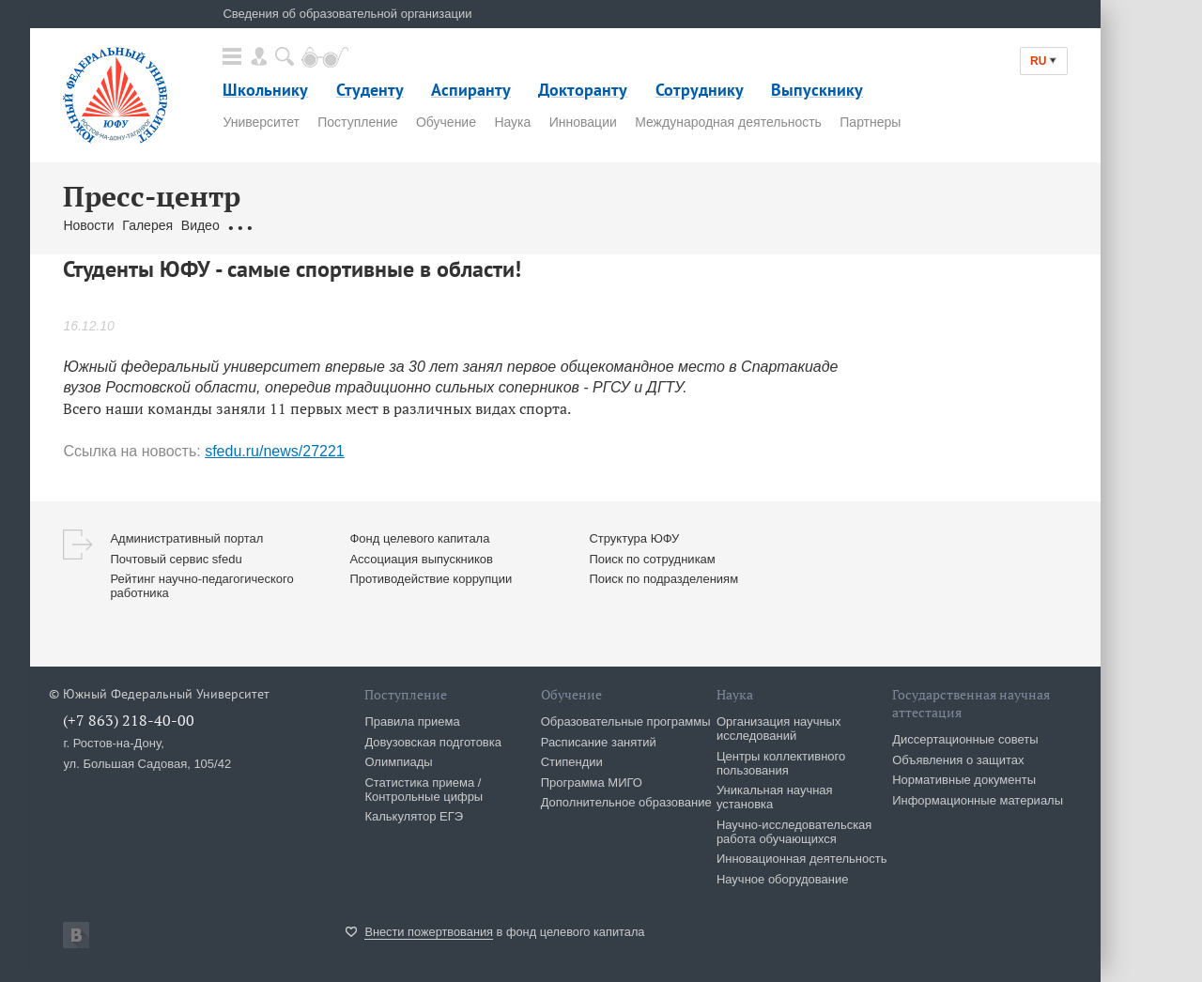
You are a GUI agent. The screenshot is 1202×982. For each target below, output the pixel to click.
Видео (200, 225)
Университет (261, 122)
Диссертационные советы (965, 739)
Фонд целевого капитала (419, 538)
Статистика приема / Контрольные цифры (423, 789)
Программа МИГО (591, 782)
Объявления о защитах (958, 760)
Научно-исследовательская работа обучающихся (794, 832)
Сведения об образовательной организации (347, 14)
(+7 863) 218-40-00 (128, 720)
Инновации (583, 122)
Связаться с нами (416, 225)
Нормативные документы (964, 780)
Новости (88, 225)
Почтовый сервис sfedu (175, 559)
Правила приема (411, 721)
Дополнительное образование (626, 802)
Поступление (357, 122)
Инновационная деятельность (802, 859)
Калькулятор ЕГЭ (413, 816)
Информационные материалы (977, 800)
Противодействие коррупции (430, 579)
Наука (512, 122)
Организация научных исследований (779, 728)
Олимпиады (398, 762)
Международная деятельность (728, 122)
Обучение (446, 122)
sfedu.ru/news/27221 (275, 451)
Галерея (147, 225)
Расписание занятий (598, 742)
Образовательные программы (626, 721)
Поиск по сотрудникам (652, 559)
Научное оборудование (783, 879)
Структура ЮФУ (634, 538)
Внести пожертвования (428, 932)
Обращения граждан (290, 225)
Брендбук (507, 225)
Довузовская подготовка (432, 742)
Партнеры (870, 122)
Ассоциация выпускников (421, 559)
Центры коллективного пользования (781, 763)
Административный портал (186, 538)
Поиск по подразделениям (663, 579)
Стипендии (572, 762)
